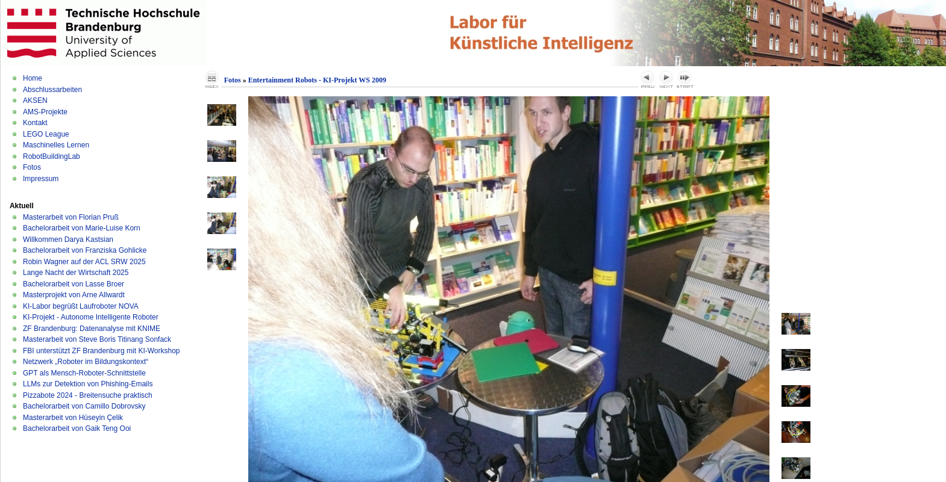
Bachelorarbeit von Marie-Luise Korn (81, 228)
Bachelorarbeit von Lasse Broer (73, 284)
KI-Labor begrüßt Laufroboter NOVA (81, 306)
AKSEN (35, 100)
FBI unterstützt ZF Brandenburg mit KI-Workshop (101, 351)
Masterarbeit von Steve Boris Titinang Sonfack (97, 339)
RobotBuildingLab (51, 156)
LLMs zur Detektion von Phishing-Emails (87, 384)
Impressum (40, 179)
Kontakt (35, 123)
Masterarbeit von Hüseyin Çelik (73, 417)
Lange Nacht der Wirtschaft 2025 (75, 272)
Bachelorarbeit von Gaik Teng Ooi (77, 428)
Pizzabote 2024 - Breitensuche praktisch (87, 395)
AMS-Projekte (45, 112)
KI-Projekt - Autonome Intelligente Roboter (90, 317)
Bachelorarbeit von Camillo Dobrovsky (84, 406)
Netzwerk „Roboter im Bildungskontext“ (85, 361)
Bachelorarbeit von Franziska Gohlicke (84, 250)
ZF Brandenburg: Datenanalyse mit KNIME (91, 328)
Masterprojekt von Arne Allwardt (74, 295)
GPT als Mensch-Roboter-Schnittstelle (84, 373)
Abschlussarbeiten (52, 89)
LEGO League (46, 134)
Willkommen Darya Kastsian (68, 239)
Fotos (32, 167)
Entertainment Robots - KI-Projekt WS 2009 (317, 80)
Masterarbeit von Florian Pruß (71, 217)
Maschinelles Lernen (56, 145)
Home (32, 78)
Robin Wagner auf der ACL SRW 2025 (84, 262)
